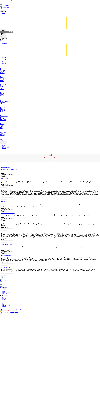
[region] (50, 222)
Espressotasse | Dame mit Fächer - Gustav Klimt (9, 169)
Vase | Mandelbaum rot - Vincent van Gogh (8, 213)
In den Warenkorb (4, 176)
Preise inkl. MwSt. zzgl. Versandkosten (7, 174)
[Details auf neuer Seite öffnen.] (50, 312)
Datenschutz (4, 299)
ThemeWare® (18, 309)
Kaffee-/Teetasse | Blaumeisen (6, 255)
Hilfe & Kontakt (5, 291)
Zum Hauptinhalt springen (4, 0)
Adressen (11, 42)
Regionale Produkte (3, 9)
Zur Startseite (50, 161)
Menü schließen (4, 38)
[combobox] (4, 32)
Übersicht (2, 42)
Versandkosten (4, 293)
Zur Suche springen (12, 0)
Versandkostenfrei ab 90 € (4, 5)
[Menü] (3, 30)
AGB (3, 297)
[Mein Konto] (3, 36)
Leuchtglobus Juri (4, 201)
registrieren (4, 41)
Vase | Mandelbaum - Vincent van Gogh (7, 244)
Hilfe (3, 146)
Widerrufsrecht (4, 301)
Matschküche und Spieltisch (5, 178)
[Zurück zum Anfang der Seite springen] (1, 314)
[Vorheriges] (2, 277)
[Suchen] (10, 32)
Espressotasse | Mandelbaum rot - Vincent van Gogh (9, 222)
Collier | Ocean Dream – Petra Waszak (7, 267)
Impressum (4, 15)
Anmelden (2, 40)
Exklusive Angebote (3, 280)
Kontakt (3, 13)
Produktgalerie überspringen (5, 167)
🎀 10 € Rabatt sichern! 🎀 (5, 310)
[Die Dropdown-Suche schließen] (12, 32)
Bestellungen (15, 42)
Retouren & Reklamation (6, 147)
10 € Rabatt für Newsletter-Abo (5, 7)
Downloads (19, 42)
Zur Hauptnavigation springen (20, 0)
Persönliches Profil (7, 42)
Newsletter (4, 290)
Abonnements (23, 42)
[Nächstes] (4, 277)
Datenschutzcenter (5, 300)
